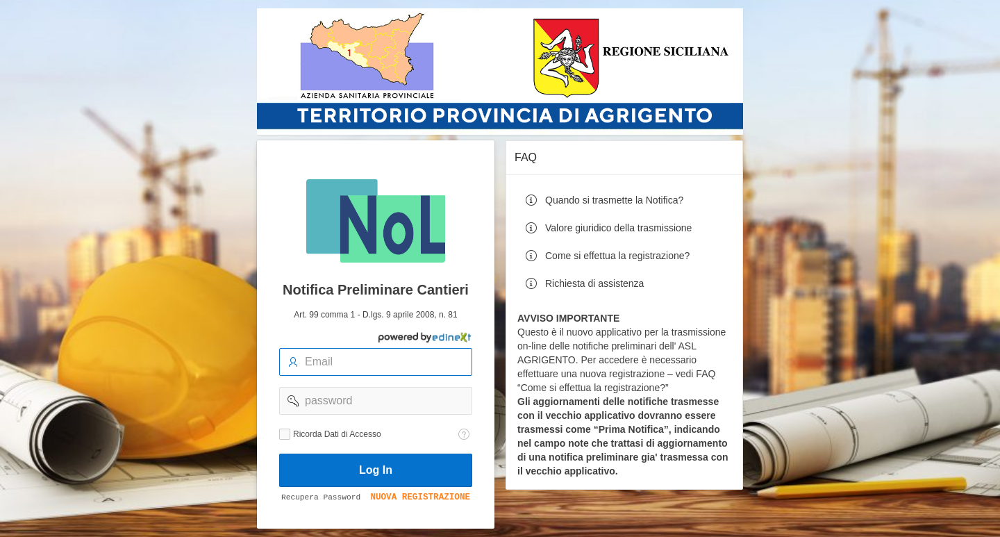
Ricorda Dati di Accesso (337, 434)
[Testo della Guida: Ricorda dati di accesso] (464, 434)
